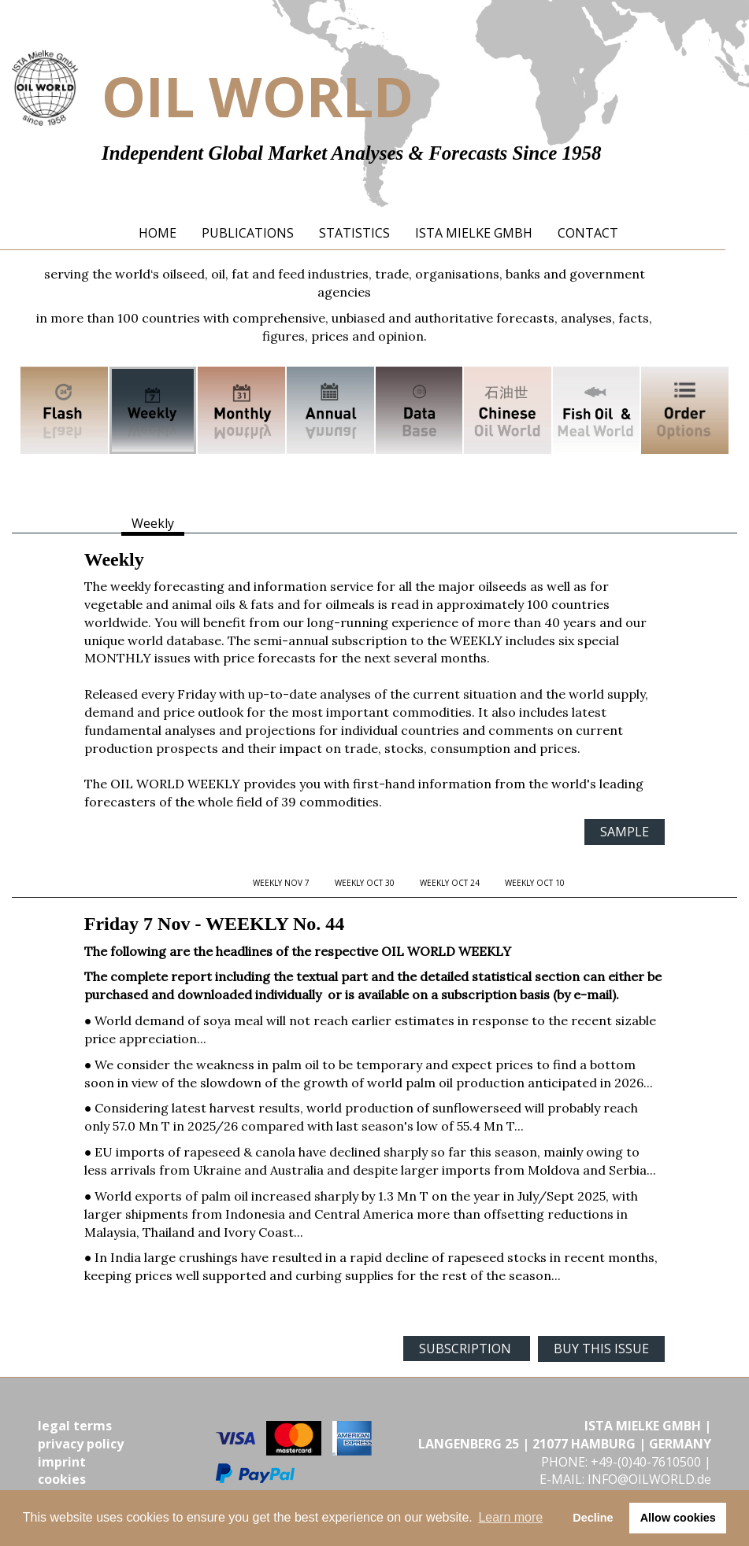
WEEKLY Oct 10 (535, 882)
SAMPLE (624, 831)
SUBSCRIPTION (466, 1348)
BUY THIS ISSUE (601, 1348)
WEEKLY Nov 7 (281, 882)
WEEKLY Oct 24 (450, 882)
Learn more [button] (510, 1517)
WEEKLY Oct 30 (365, 882)
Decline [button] (593, 1517)
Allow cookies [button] (678, 1517)
